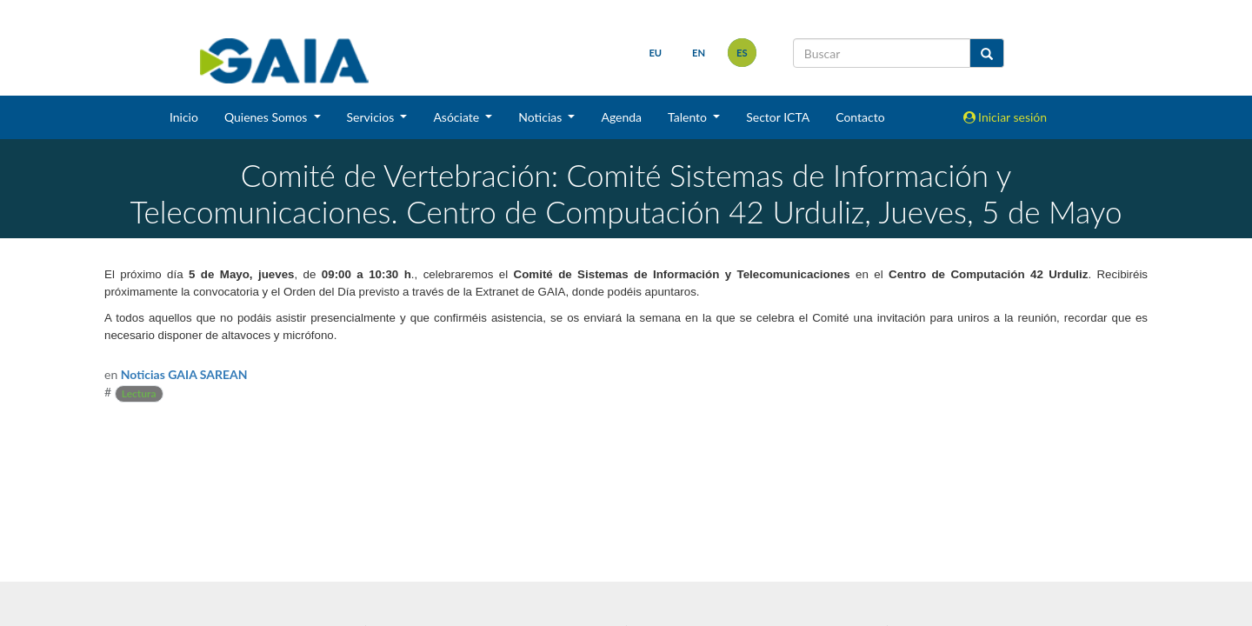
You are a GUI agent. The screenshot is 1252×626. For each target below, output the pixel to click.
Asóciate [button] (457, 117)
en (698, 52)
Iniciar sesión (1005, 117)
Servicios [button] (372, 117)
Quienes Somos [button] (267, 117)
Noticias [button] (541, 117)
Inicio (184, 117)
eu (655, 52)
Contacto (860, 117)
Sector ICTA (777, 117)
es (742, 52)
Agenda (621, 117)
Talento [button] (689, 117)
